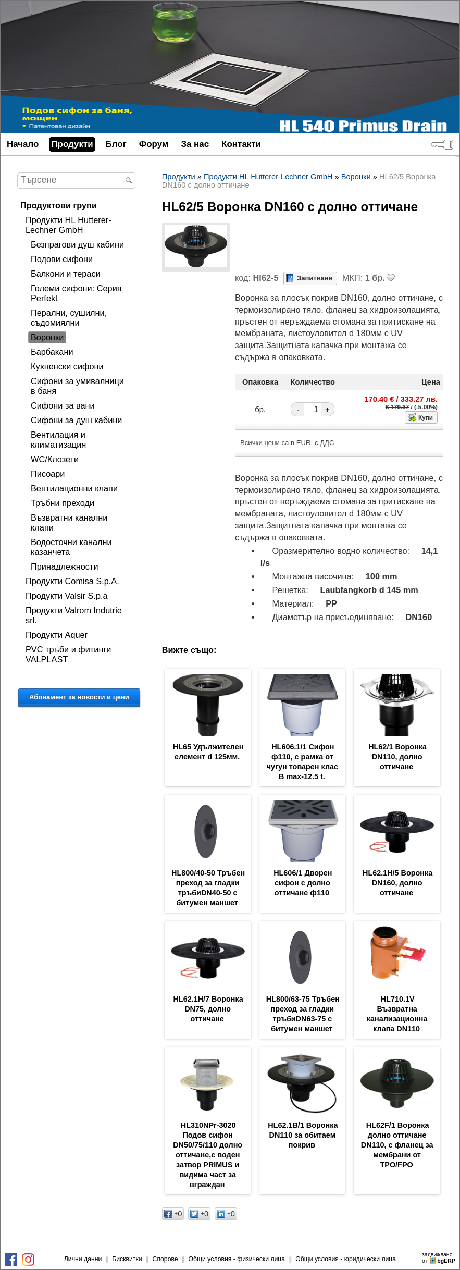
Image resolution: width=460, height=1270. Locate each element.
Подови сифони (62, 259)
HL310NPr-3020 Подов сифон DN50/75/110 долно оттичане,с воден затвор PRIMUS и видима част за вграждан (207, 1155)
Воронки (47, 337)
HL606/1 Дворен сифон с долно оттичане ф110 (302, 883)
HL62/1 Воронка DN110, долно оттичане (397, 757)
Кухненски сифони (67, 366)
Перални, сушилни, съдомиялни (69, 317)
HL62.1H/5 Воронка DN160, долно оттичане (397, 883)
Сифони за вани (63, 405)
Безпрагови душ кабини (77, 244)
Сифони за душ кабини (76, 420)
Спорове (165, 1259)
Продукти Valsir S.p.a (67, 595)
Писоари (48, 473)
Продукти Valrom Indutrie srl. (74, 615)
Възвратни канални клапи (69, 522)
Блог (116, 144)
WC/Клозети (55, 459)
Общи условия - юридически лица (345, 1259)
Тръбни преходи (62, 503)
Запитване (314, 278)
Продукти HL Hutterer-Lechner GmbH (68, 225)
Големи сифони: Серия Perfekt (76, 293)
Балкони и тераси (66, 273)
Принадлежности (64, 566)
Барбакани (52, 351)
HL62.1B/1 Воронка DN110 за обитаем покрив (303, 1135)
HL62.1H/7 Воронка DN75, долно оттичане (208, 1009)
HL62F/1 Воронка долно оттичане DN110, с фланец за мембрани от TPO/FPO (397, 1145)
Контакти (241, 144)
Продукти (72, 144)
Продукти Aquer (57, 634)
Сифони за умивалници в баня (77, 386)
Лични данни (83, 1259)
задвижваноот (439, 1257)
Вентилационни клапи (74, 488)
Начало (23, 144)
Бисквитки (127, 1259)
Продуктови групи (58, 205)
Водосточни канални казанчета (71, 547)
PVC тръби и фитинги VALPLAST (68, 654)
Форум (154, 144)
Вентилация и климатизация (58, 439)
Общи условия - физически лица (237, 1259)
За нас (195, 144)
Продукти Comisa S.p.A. (72, 581)
